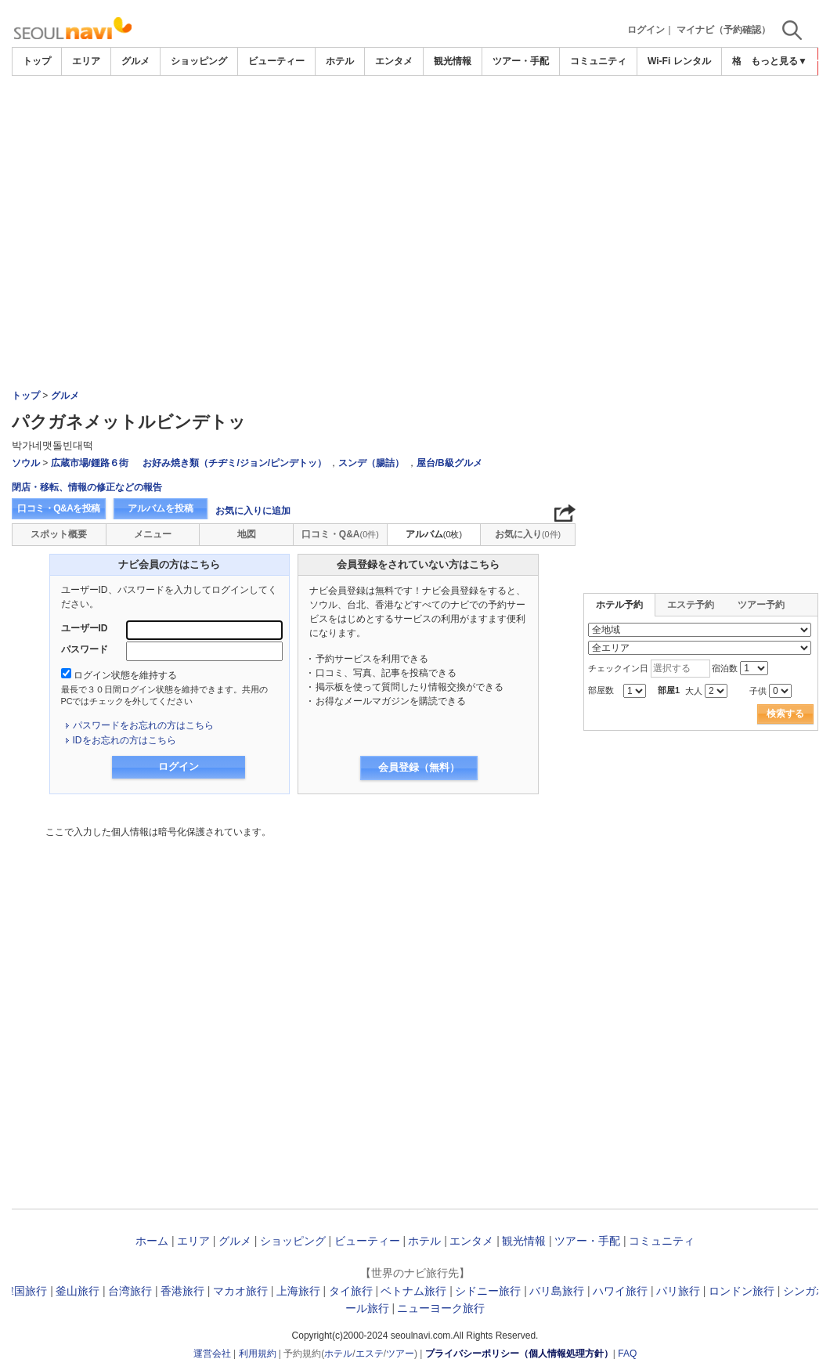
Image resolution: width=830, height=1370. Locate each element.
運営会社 (212, 1353)
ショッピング (199, 61)
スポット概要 (59, 534)
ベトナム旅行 (413, 1291)
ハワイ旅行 (620, 1291)
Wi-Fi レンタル (679, 61)
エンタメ (394, 61)
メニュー (152, 534)
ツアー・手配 (521, 61)
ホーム (151, 1240)
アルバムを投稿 (160, 508)
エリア (86, 61)
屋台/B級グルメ (449, 462)
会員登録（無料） (419, 767)
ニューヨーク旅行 (441, 1308)
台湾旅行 (130, 1291)
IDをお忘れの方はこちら (124, 740)
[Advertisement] (415, 119)
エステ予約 (690, 604)
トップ (37, 61)
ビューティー (276, 61)
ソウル (26, 462)
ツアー (400, 1353)
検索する (785, 713)
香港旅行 (182, 1291)
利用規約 (257, 1353)
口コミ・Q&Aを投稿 (58, 508)
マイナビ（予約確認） (723, 29)
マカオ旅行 (240, 1291)
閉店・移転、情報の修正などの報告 (87, 487)
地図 (246, 534)
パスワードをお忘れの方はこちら (143, 725)
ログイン (646, 29)
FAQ (627, 1353)
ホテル (340, 61)
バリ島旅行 (556, 1291)
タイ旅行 (351, 1291)
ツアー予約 (761, 604)
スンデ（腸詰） (371, 462)
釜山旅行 (77, 1291)
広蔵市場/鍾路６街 (89, 462)
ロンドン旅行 (741, 1291)
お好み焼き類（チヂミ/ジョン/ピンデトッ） (235, 462)
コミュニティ (598, 61)
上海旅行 (298, 1291)
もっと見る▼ (779, 61)
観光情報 (452, 61)
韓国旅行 (25, 1291)
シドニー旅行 (488, 1291)
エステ (369, 1353)
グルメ (135, 61)
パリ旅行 (678, 1291)
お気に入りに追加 (252, 510)
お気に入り (528, 534)
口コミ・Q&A (340, 534)
